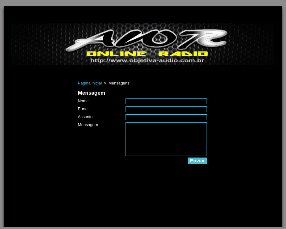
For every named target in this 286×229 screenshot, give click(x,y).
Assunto (85, 116)
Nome (83, 100)
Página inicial (90, 83)
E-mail (83, 108)
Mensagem (88, 124)
